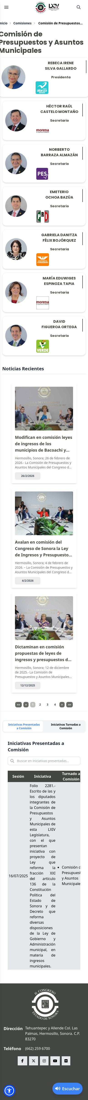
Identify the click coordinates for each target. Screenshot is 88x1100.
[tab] (23, 726)
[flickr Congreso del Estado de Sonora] (66, 1060)
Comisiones (22, 23)
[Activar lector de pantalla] (67, 1089)
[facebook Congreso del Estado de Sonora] (22, 1060)
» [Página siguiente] (62, 704)
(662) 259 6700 (37, 1048)
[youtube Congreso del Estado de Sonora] (55, 1060)
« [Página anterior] (26, 704)
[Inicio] (47, 7)
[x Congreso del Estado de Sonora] (33, 1060)
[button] (9, 1090)
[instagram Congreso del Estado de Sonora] (44, 1060)
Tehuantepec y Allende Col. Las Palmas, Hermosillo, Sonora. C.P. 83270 (52, 1033)
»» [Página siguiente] (69, 704)
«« (18, 704)
